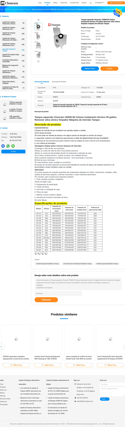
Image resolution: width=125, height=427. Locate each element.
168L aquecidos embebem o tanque (15, 117)
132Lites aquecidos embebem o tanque (15, 103)
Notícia (2, 393)
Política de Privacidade (4, 403)
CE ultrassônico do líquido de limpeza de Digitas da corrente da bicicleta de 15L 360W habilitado (58, 411)
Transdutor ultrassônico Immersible (13, 60)
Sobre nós (3, 390)
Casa (1, 384)
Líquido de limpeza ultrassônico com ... (13, 44)
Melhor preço (90, 69)
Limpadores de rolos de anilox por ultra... (13, 88)
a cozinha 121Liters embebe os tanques (15, 110)
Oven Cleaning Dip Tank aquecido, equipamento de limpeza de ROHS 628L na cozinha (110, 359)
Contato (13, 151)
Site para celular (5, 399)
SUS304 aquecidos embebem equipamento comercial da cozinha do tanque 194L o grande (16, 359)
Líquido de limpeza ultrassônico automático (29, 382)
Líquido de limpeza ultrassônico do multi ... (13, 39)
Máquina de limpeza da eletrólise (13, 66)
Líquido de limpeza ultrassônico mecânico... (13, 77)
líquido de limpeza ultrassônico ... (13, 33)
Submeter (46, 299)
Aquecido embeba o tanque (13, 50)
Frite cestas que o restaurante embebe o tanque (77, 263)
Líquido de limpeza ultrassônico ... (13, 71)
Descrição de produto (59, 82)
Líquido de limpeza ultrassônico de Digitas (57, 382)
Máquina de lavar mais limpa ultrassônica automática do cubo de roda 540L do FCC (31, 401)
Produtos (3, 387)
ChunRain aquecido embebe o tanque (107, 263)
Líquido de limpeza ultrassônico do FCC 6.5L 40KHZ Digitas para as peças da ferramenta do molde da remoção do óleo (58, 391)
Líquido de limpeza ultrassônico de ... (13, 28)
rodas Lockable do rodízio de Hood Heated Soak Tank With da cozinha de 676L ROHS (79, 359)
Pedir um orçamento (116, 3)
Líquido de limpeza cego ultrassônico (13, 55)
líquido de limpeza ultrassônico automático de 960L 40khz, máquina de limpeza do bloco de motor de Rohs (30, 411)
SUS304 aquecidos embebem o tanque (47, 263)
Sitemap (2, 396)
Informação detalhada (42, 82)
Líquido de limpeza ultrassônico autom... (13, 23)
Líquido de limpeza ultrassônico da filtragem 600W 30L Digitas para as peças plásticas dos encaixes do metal (58, 401)
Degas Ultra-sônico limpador (13, 82)
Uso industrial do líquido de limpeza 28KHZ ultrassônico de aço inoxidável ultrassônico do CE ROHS (30, 391)
